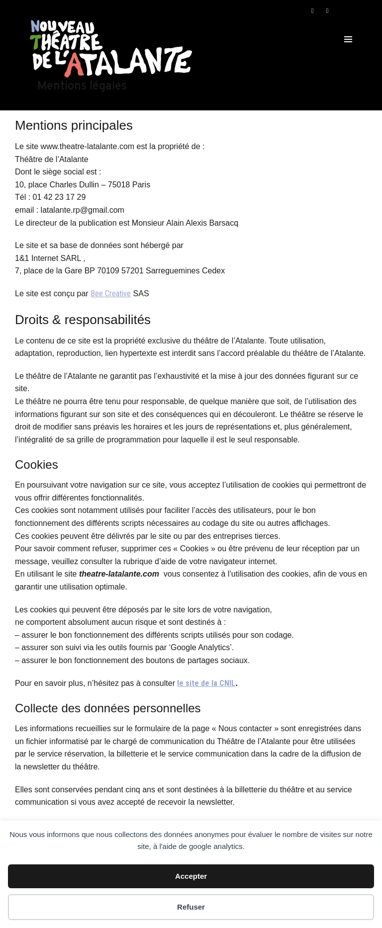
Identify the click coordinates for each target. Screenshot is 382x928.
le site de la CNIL (206, 683)
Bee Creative (111, 293)
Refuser (191, 907)
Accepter (191, 876)
